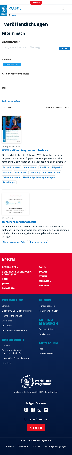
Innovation (20, 172)
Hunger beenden (47, 306)
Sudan (43, 271)
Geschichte (7, 320)
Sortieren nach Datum (56, 107)
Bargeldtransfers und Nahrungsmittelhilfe (12, 352)
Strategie (6, 306)
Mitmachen (48, 343)
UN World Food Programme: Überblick (25, 150)
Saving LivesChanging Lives (14, 9)
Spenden (36, 3)
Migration (57, 167)
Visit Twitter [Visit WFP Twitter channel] (26, 410)
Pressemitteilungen (48, 329)
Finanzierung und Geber (15, 242)
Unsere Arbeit (13, 340)
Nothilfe (7, 172)
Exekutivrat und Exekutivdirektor (17, 310)
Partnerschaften (51, 172)
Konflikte (44, 167)
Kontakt (37, 446)
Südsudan (45, 280)
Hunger (45, 300)
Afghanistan (10, 266)
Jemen (5, 283)
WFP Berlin (7, 325)
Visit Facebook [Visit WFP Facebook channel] (33, 410)
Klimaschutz (30, 167)
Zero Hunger (9, 182)
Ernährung (35, 172)
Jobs (41, 348)
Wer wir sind (12, 300)
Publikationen (45, 334)
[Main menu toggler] (68, 9)
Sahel (42, 266)
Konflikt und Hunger (48, 310)
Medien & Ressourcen (48, 322)
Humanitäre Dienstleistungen (15, 358)
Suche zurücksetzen (11, 101)
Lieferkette (7, 363)
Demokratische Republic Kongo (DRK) (17, 273)
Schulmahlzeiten (11, 177)
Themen (6, 59)
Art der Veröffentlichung (15, 73)
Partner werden (46, 353)
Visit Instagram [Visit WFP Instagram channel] (39, 410)
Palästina (8, 288)
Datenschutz (23, 446)
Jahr (4, 87)
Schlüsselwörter (11, 41)
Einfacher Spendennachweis (19, 221)
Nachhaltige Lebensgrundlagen (39, 177)
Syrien (43, 276)
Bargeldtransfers (11, 167)
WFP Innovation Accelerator (15, 330)
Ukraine (44, 285)
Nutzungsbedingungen (55, 446)
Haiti (5, 278)
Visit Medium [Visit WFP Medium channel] (46, 410)
